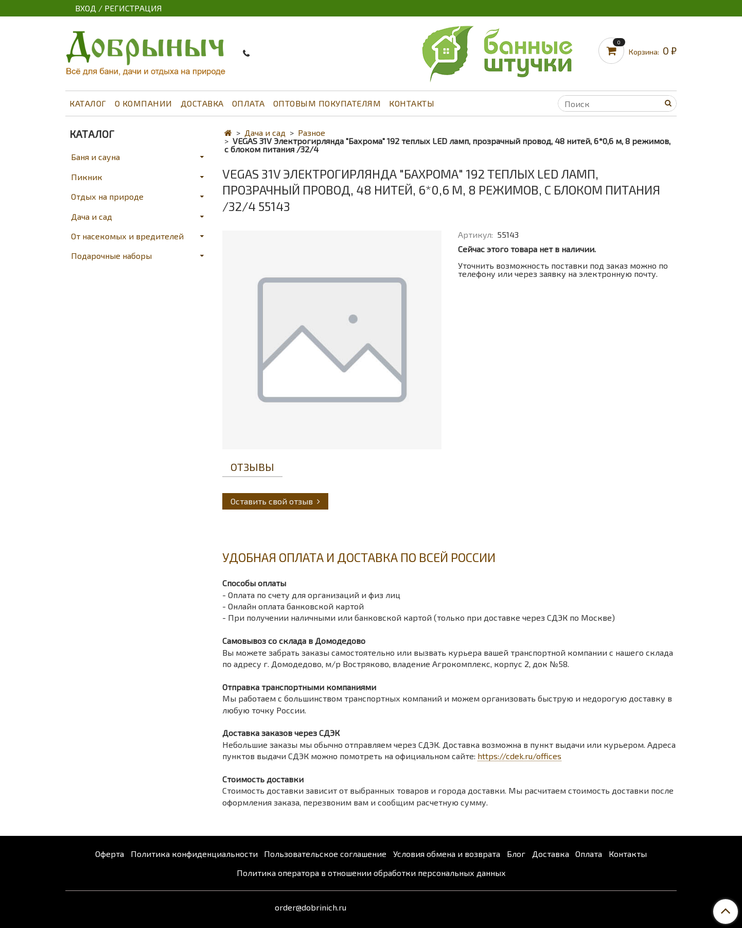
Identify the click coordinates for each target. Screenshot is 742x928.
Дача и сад (265, 132)
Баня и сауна (95, 157)
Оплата (248, 103)
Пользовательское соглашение (325, 854)
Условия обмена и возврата (446, 854)
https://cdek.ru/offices (519, 756)
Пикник (86, 177)
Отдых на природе (107, 196)
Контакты (411, 103)
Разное (311, 132)
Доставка (202, 103)
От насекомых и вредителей (127, 236)
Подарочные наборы (111, 255)
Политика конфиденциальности (194, 854)
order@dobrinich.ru (310, 907)
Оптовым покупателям (327, 103)
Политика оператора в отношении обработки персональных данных (371, 873)
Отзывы (252, 467)
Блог (516, 854)
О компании (143, 103)
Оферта (109, 854)
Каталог (88, 103)
